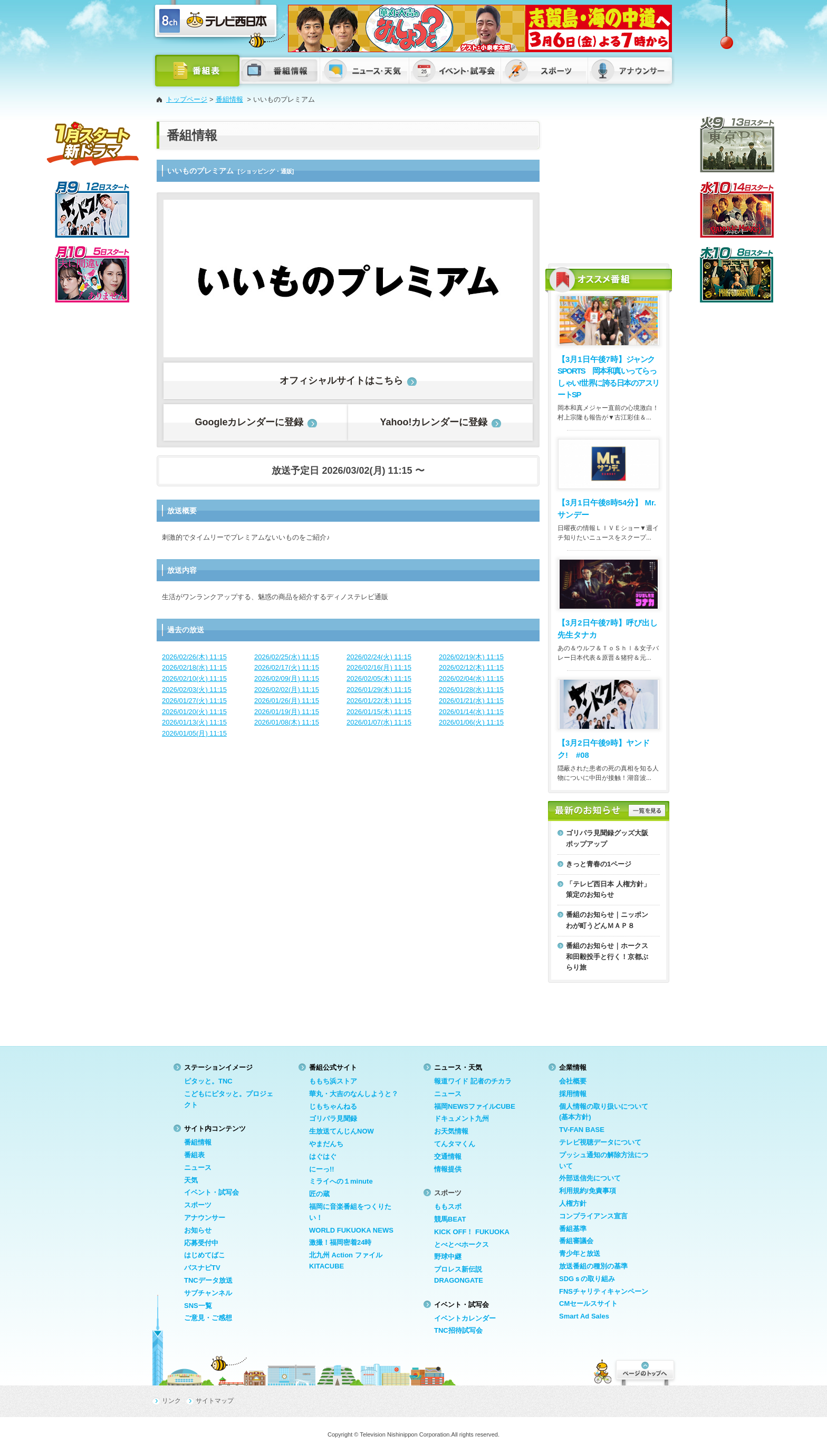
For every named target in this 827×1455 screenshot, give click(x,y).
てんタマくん (454, 1144)
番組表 (194, 1155)
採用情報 (572, 1094)
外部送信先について (590, 1178)
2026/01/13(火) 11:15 (194, 722)
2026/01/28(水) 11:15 (471, 690)
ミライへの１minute (341, 1181)
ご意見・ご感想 (208, 1318)
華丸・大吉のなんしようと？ (353, 1094)
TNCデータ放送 (208, 1280)
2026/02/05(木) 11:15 (379, 678)
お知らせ (197, 1230)
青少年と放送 (579, 1253)
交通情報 (447, 1156)
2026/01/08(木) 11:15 (286, 722)
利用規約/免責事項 (587, 1191)
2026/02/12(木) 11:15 (471, 667)
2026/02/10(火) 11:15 (194, 678)
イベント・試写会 (211, 1192)
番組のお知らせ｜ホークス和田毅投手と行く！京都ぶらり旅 (607, 957)
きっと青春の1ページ (598, 864)
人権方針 (572, 1203)
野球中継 (447, 1257)
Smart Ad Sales (584, 1316)
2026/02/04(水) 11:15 (471, 678)
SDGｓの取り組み (587, 1279)
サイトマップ (215, 1400)
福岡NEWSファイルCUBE (474, 1106)
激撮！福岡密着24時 (340, 1242)
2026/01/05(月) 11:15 (194, 733)
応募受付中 (201, 1243)
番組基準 (572, 1229)
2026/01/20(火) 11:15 (194, 712)
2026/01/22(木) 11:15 (379, 701)
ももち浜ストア (333, 1081)
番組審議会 (576, 1241)
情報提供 (447, 1169)
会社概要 (572, 1081)
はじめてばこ (204, 1255)
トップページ (186, 99)
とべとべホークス (461, 1244)
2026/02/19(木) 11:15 (471, 657)
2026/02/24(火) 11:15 (379, 657)
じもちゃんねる (333, 1106)
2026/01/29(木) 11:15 (379, 690)
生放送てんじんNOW (341, 1131)
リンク (171, 1400)
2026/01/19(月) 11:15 (286, 712)
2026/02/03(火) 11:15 (194, 690)
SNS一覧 (198, 1306)
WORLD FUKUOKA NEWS (351, 1230)
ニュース (197, 1167)
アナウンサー (204, 1218)
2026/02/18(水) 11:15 (194, 667)
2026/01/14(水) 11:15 (471, 712)
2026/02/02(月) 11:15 (286, 690)
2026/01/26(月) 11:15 (286, 701)
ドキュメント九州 (461, 1118)
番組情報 (229, 99)
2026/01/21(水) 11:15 (471, 701)
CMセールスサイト (588, 1303)
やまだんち (326, 1144)
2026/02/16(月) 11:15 (379, 667)
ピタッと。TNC (208, 1081)
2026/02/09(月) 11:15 (286, 678)
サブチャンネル (208, 1293)
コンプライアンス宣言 (593, 1216)
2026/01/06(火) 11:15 (471, 722)
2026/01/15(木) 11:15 (379, 712)
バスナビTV (202, 1268)
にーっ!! (321, 1169)
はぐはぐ (322, 1156)
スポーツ (197, 1205)
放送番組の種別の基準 (593, 1266)
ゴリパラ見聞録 (333, 1118)
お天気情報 (451, 1131)
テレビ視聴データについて (600, 1142)
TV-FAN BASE (581, 1130)
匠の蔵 (319, 1194)
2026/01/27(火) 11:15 (194, 701)
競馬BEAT (450, 1219)
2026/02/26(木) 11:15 (194, 657)
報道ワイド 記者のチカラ (473, 1081)
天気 (191, 1180)
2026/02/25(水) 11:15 (286, 657)
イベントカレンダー (465, 1318)
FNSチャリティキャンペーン (603, 1291)
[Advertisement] (609, 187)
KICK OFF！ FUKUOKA (471, 1232)
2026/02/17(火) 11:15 (286, 667)
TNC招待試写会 (458, 1330)
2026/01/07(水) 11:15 (379, 722)
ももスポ (447, 1206)
